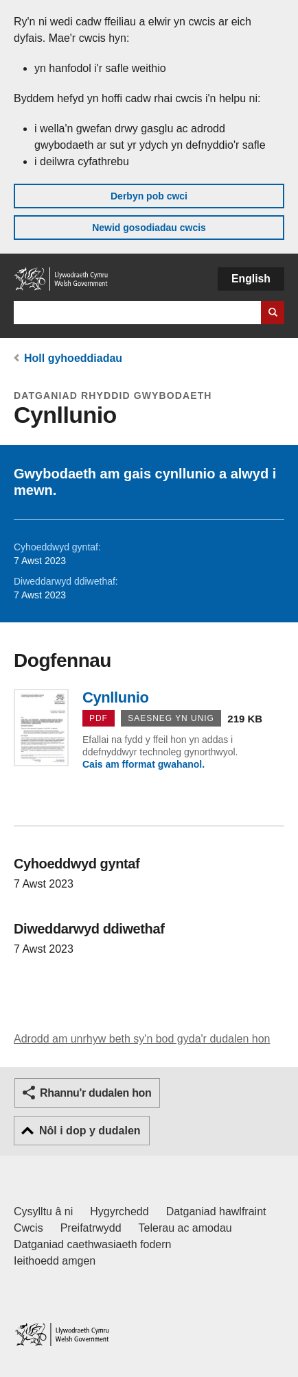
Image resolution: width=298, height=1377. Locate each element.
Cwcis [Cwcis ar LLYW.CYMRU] (28, 1228)
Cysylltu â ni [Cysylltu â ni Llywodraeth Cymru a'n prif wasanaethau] (43, 1211)
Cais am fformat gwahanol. (143, 764)
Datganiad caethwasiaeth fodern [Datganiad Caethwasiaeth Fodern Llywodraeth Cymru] (93, 1244)
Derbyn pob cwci (149, 196)
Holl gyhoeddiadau (73, 358)
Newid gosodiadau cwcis (149, 227)
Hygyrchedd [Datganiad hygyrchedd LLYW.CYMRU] (119, 1211)
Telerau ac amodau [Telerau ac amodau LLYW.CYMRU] (185, 1228)
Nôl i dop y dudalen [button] (90, 1130)
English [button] (251, 278)
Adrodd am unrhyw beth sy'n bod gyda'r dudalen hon (142, 1039)
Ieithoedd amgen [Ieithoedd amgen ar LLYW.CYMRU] (54, 1261)
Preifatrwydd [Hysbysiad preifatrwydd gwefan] (91, 1228)
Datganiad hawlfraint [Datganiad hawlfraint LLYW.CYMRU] (216, 1211)
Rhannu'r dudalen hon (95, 1093)
